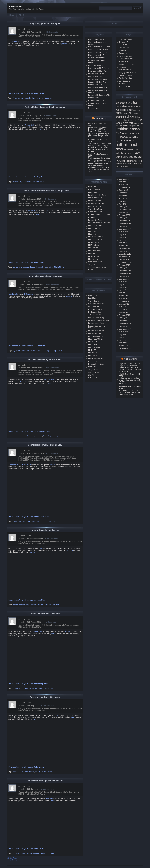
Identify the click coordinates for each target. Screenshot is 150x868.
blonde (23, 351)
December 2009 (125, 321)
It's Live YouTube (125, 56)
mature (126, 140)
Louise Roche (93, 123)
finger (28, 605)
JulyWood (122, 364)
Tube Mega (123, 84)
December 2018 (125, 254)
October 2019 (124, 226)
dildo (47, 211)
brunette (26, 267)
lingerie (118, 141)
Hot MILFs (92, 217)
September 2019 (125, 229)
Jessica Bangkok (129, 126)
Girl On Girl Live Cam (96, 203)
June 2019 (123, 237)
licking (135, 137)
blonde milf (126, 109)
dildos (137, 117)
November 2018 (125, 257)
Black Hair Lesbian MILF (35, 35)
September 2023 (125, 196)
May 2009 (122, 340)
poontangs (36, 853)
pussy (40, 548)
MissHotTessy (124, 374)
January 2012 (124, 304)
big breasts (121, 103)
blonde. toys (17, 267)
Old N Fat (91, 367)
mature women (136, 141)
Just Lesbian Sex (94, 315)
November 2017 (125, 273)
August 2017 (123, 282)
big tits (132, 102)
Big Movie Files (124, 42)
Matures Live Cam (95, 240)
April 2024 (123, 182)
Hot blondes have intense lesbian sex (45, 276)
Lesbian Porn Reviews (96, 331)
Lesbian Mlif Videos (126, 59)
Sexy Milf (91, 265)
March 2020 (123, 212)
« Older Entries (12, 858)
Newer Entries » (13, 860)
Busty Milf (92, 187)
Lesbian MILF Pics (95, 85)
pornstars (39, 98)
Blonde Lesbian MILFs (59, 202)
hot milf (128, 123)
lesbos (129, 137)
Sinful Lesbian (93, 372)
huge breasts (138, 123)
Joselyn (33, 436)
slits (122, 166)
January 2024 (124, 190)
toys (51, 688)
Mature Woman (94, 347)
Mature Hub (123, 61)
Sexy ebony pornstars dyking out (45, 23)
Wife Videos (92, 378)
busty (39, 521)
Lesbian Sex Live (94, 333)
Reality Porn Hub (125, 78)
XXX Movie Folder (125, 86)
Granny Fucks (93, 301)
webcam (127, 166)
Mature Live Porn (94, 228)
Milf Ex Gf (92, 350)
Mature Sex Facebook (127, 64)
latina (30, 182)
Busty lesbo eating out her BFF (45, 530)
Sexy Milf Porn (93, 370)
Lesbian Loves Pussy (96, 318)
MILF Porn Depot (94, 251)
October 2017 (124, 276)
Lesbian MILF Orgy (95, 76)
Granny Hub (123, 53)
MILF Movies (93, 248)
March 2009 (123, 346)
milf (119, 144)
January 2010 (124, 318)
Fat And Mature (94, 190)
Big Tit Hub (123, 45)
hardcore (120, 120)
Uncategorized (93, 108)
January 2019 (124, 251)
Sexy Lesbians (124, 81)
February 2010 (124, 315)
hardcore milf (131, 120)
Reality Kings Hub (125, 75)
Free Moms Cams (94, 201)
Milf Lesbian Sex (94, 242)
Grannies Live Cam (95, 206)
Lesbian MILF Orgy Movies (98, 79)
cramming (121, 116)
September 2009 (125, 329)
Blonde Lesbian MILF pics (97, 52)
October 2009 (124, 326)
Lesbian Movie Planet (96, 323)
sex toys (69, 296)
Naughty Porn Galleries (127, 73)
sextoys (118, 166)
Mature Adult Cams (95, 226)
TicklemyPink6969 (125, 387)
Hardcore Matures (95, 309)
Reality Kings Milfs (133, 161)
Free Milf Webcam (95, 198)
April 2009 (123, 343)
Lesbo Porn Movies (95, 336)
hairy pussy (27, 688)
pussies (64, 44)
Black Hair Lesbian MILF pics (99, 47)
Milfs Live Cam (93, 256)
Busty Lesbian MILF (56, 204)
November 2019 (125, 223)
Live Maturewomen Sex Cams (99, 223)
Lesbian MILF (16, 6)
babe (53, 634)
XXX (58, 715)
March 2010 (123, 312)
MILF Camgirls (130, 359)
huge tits (119, 126)
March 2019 (123, 246)
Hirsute (35, 688)
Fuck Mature (93, 298)
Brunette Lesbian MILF (96, 58)
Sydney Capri (48, 98)
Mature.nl (122, 67)
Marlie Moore (59, 267)
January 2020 (124, 218)
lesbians (52, 465)
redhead (119, 164)
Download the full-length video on (26, 93)
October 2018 (124, 260)
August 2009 (123, 332)
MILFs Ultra (92, 356)
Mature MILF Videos (95, 237)
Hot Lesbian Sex (94, 312)
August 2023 (123, 198)
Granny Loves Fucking (96, 304)
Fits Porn (122, 50)
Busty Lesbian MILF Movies (34, 289)
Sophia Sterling (94, 154)
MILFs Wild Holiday (95, 358)
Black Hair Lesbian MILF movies (59, 35)
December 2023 (125, 193)
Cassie (21, 772)
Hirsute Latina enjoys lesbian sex (45, 614)
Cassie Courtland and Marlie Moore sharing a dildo (45, 190)
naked (126, 150)
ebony (26, 98)
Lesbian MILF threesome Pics (99, 95)
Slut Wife (91, 375)
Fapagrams (92, 295)
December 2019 (125, 221)
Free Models (100, 118)
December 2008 (125, 348)
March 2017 (123, 296)
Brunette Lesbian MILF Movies (35, 204)
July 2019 (122, 235)
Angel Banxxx (13, 42)
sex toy (42, 182)
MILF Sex (91, 253)
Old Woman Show (95, 262)
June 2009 (123, 337)
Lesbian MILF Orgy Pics (97, 82)
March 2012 (123, 298)
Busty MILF (128, 113)
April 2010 (123, 310)
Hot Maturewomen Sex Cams (99, 215)
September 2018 (125, 262)
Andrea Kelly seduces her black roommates (45, 107)
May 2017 (122, 290)
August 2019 (123, 232)
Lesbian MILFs (35, 37)
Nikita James (28, 294)
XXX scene (48, 772)
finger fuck (69, 550)
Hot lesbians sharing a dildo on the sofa (45, 781)
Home (11, 15)
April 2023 (123, 204)
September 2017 (125, 279)
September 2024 (125, 179)
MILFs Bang (92, 353)
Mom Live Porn (94, 259)
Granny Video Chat (95, 212)
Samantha (128, 163)
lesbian (32, 98)
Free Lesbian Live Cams (97, 195)
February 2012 (124, 301)
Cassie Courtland (36, 267)
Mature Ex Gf (93, 342)
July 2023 (122, 201)
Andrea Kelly (29, 125)
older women (130, 153)
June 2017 (123, 287)
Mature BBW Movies (95, 339)
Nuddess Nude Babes (96, 364)
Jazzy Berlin (26, 465)
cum (36, 719)
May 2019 (122, 240)
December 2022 (125, 210)
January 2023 (124, 207)
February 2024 (124, 187)
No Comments (52, 32)
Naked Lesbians (94, 361)
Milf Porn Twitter (125, 70)
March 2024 (123, 185)
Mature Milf (92, 234)
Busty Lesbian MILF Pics (97, 71)
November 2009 (125, 323)
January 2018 (124, 268)
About (21, 15)
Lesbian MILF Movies (33, 206)
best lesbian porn (125, 39)
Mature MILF (93, 231)
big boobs (16, 351)
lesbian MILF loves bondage (98, 320)
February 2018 (124, 265)
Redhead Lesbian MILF (97, 101)
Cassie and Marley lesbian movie (45, 697)
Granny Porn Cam (95, 209)
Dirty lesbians (124, 48)
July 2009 (122, 335)
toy (42, 772)
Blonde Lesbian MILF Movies (37, 202)
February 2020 (124, 215)
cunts (37, 214)
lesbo (123, 136)
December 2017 (125, 271)
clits (136, 113)
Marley (37, 772)
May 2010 (122, 307)
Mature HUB (92, 345)
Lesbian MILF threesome (97, 88)
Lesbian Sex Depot (95, 220)
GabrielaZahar (93, 140)
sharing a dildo (48, 379)
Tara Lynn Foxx (14, 294)
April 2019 (123, 243)
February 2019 (124, 248)
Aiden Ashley (13, 465)
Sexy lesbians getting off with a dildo (45, 359)
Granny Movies (94, 306)
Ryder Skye (21, 381)
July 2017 (122, 285)
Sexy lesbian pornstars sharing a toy (45, 445)
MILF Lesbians (93, 245)
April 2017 (123, 293)
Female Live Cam (94, 192)
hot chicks (31, 211)
